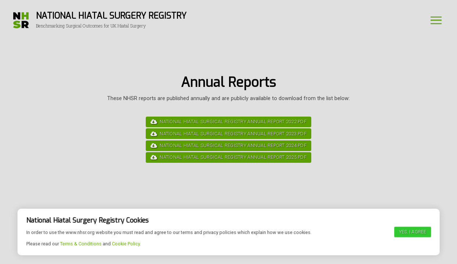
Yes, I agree (412, 253)
